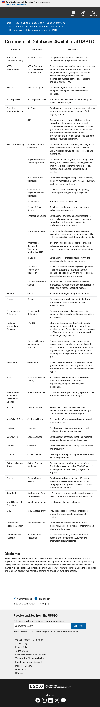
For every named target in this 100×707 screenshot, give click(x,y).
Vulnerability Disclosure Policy (29, 658)
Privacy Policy (21, 647)
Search (93, 14)
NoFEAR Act (21, 669)
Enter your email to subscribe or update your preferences (40, 621)
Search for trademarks (67, 632)
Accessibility (21, 643)
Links (83, 14)
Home (8, 23)
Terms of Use (21, 651)
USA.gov (19, 673)
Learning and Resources (29, 23)
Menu (73, 14)
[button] (23, 599)
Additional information (24, 603)
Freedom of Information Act (28, 662)
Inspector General (23, 666)
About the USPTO (22, 632)
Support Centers (55, 23)
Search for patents (43, 632)
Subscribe (79, 626)
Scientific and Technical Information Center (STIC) (37, 26)
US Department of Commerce (29, 640)
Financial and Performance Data (30, 654)
